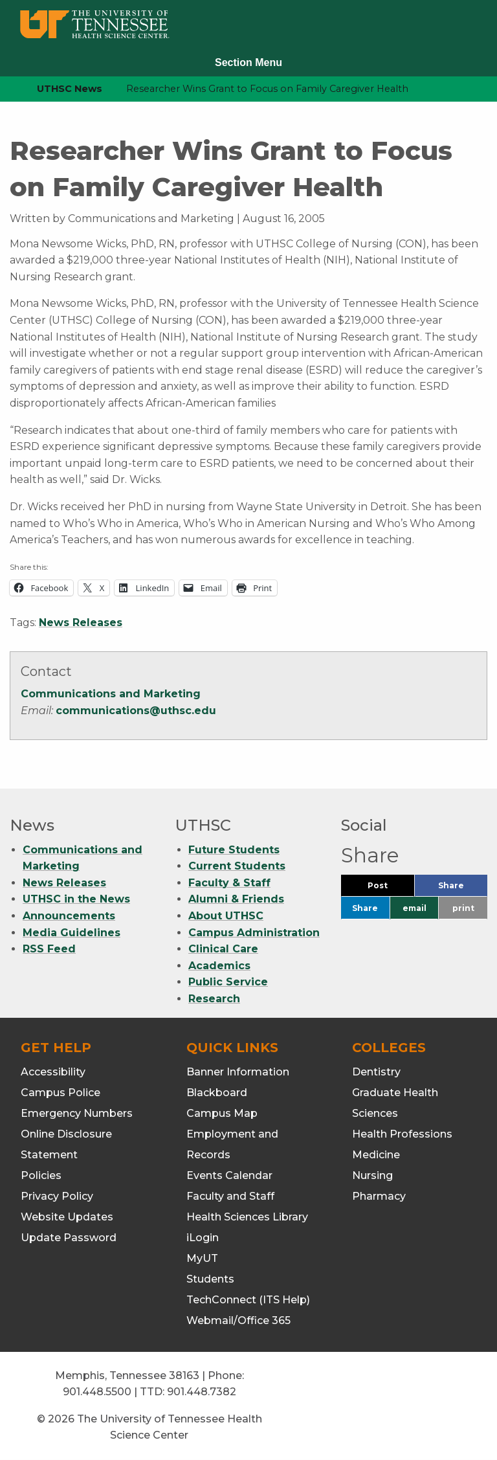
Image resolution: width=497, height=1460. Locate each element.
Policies (41, 1175)
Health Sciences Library (247, 1217)
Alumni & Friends (236, 899)
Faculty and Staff (230, 1196)
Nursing (372, 1175)
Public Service (228, 982)
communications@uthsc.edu (136, 710)
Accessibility (53, 1072)
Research (214, 999)
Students (210, 1279)
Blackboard (216, 1092)
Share (462, 889)
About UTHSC (225, 916)
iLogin (202, 1237)
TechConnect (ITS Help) (248, 1300)
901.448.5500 (97, 1392)
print (463, 908)
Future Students (234, 850)
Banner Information (237, 1072)
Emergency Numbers (77, 1113)
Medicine (376, 1155)
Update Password (68, 1237)
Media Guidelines (71, 933)
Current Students (236, 866)
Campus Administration (254, 933)
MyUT (202, 1258)
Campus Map (222, 1113)
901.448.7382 (201, 1392)
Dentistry (376, 1072)
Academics (219, 966)
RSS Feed (49, 949)
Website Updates (67, 1217)
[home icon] (6, 89)
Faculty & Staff (229, 883)
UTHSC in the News (76, 899)
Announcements (69, 916)
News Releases (80, 622)
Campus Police (60, 1092)
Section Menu (248, 62)
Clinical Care (223, 949)
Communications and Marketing (111, 694)
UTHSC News (69, 89)
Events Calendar (229, 1175)
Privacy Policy (57, 1196)
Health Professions (402, 1134)
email (414, 908)
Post (391, 889)
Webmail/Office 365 (238, 1320)
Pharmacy (379, 1196)
